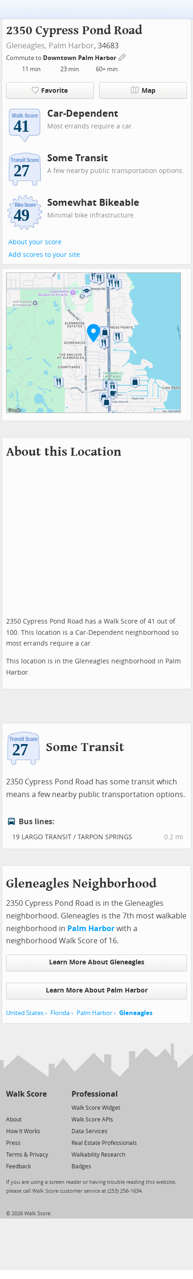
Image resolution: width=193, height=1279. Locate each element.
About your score (35, 242)
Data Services (89, 1131)
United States (24, 1012)
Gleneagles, (26, 45)
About (13, 1119)
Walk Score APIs (92, 1119)
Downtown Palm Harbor (80, 57)
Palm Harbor (71, 45)
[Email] (40, 1107)
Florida (60, 1012)
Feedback (18, 1166)
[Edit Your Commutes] (122, 56)
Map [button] (143, 90)
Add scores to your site (44, 255)
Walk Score (26, 1094)
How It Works (23, 1131)
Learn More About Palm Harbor (97, 990)
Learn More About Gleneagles (96, 962)
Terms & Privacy (27, 1154)
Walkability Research (98, 1154)
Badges (81, 1166)
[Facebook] (26, 1107)
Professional (94, 1094)
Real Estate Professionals (104, 1143)
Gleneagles (135, 1012)
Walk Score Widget (95, 1108)
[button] (93, 333)
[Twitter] (11, 1107)
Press (13, 1143)
